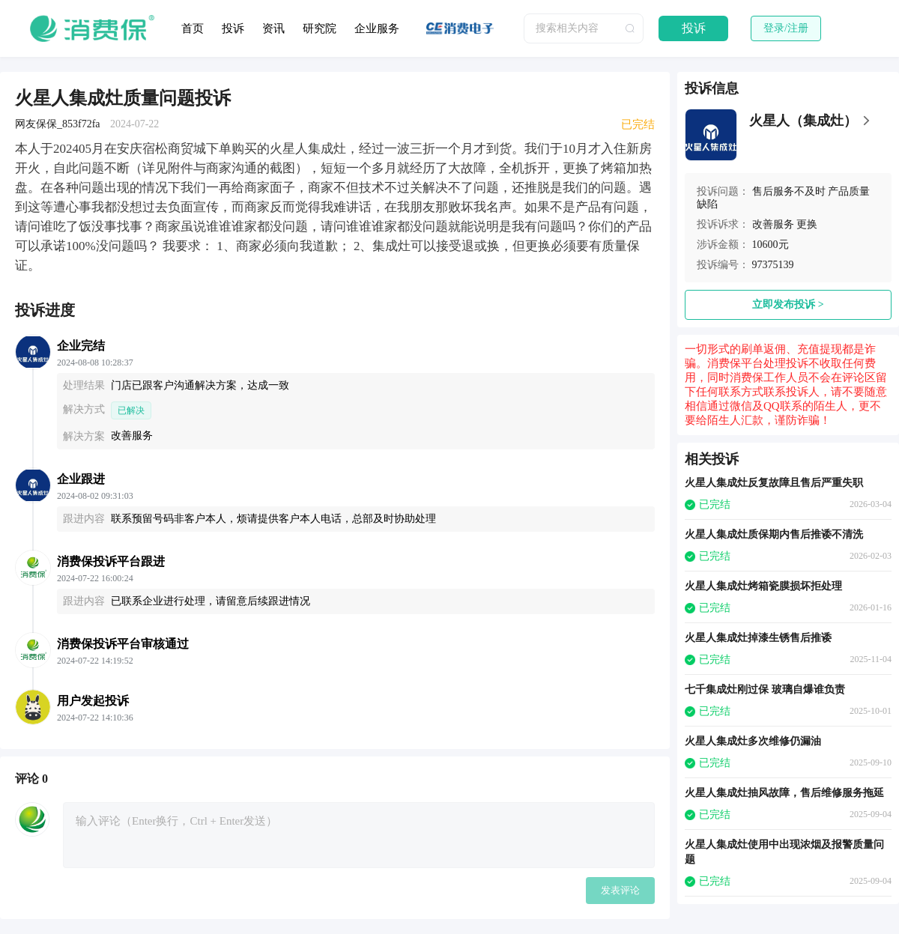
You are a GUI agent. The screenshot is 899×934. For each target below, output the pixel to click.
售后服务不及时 (789, 191)
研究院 (319, 28)
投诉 (233, 28)
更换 (806, 224)
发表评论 (620, 890)
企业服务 (376, 28)
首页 (192, 28)
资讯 (273, 28)
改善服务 (773, 224)
